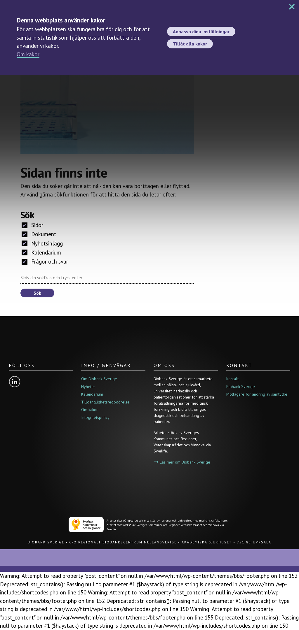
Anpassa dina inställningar (201, 31)
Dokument (39, 234)
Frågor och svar (45, 261)
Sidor (32, 225)
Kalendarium (41, 252)
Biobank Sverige (240, 386)
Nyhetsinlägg (42, 243)
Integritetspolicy (95, 417)
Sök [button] (37, 293)
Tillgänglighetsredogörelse (105, 402)
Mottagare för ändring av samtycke (256, 394)
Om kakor (28, 54)
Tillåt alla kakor (190, 44)
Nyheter (88, 386)
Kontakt (232, 378)
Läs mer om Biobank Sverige (182, 462)
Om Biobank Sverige (99, 378)
